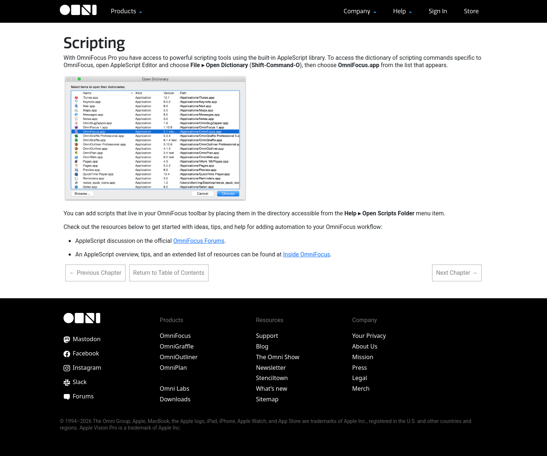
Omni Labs (174, 388)
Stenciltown (272, 378)
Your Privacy (369, 336)
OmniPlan (173, 368)
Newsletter (271, 368)
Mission (362, 357)
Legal (359, 378)
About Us (364, 346)
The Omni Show (277, 357)
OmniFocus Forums (198, 240)
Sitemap (267, 399)
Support (267, 336)
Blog (262, 346)
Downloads (175, 399)
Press (359, 368)
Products (124, 11)
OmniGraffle (177, 346)
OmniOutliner (179, 357)
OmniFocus (175, 336)
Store (471, 11)
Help (400, 11)
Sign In (438, 11)
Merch (360, 388)
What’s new (271, 388)
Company (358, 11)
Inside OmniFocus (306, 254)
